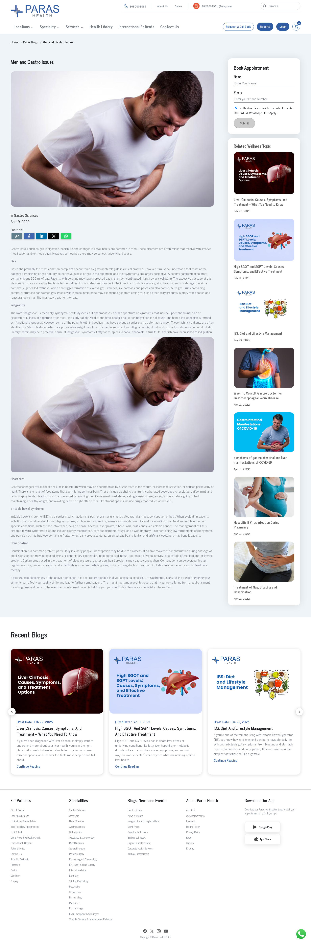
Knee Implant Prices (138, 832)
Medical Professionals (138, 854)
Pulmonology (75, 897)
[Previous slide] (12, 712)
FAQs (188, 837)
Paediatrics (74, 903)
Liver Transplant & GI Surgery (84, 914)
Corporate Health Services (140, 848)
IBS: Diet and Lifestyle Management (258, 333)
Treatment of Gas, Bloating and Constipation (255, 589)
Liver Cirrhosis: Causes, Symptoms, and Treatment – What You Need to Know (260, 202)
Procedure (15, 865)
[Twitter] (152, 932)
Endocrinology (76, 908)
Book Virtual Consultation (23, 821)
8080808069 (138, 6)
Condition (15, 875)
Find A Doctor (17, 810)
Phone (238, 92)
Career (178, 6)
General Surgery (77, 848)
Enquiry (190, 848)
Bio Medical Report (137, 837)
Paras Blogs (30, 42)
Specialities (78, 801)
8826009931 (210, 6)
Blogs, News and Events (147, 801)
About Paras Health (202, 801)
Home (14, 42)
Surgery (14, 881)
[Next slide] (299, 712)
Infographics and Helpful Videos (143, 821)
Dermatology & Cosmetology (83, 859)
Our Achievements (195, 816)
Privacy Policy (193, 832)
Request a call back (238, 26)
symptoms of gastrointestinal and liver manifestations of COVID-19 (260, 460)
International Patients (136, 26)
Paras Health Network (21, 843)
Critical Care (75, 892)
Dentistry (74, 875)
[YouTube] (166, 931)
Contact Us (169, 26)
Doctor (14, 870)
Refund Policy (193, 827)
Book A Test (16, 832)
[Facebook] (145, 931)
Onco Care (74, 816)
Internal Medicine (77, 870)
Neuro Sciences (76, 821)
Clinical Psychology (78, 881)
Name (237, 76)
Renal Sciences (76, 843)
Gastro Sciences (77, 827)
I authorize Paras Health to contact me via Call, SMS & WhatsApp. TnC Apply (263, 110)
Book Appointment (20, 816)
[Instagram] (158, 931)
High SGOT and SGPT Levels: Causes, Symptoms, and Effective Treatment (259, 269)
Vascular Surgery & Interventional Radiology (90, 919)
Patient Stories (18, 848)
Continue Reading (28, 766)
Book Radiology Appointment (25, 827)
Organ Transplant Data (139, 843)
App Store (262, 839)
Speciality (48, 26)
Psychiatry (74, 886)
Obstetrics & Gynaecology (81, 837)
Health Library (101, 26)
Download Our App (260, 801)
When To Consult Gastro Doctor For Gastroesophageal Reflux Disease (258, 395)
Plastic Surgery (76, 854)
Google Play (262, 827)
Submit (244, 123)
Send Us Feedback (19, 859)
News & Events (135, 816)
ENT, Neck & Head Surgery (82, 865)
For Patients (21, 801)
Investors (190, 821)
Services (73, 26)
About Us (162, 6)
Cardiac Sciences (77, 810)
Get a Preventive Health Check (25, 837)
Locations (22, 26)
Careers (190, 843)
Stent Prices (133, 827)
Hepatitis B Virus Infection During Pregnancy (256, 524)
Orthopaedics (75, 832)
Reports (265, 26)
